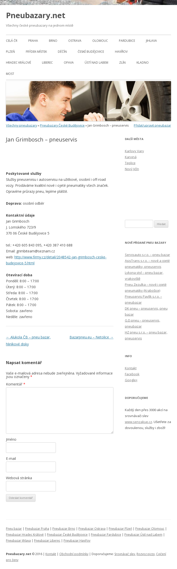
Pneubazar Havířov (77, 540)
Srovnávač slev (124, 554)
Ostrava (74, 41)
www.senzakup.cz (138, 422)
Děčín (62, 51)
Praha (33, 41)
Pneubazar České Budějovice (67, 534)
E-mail (11, 458)
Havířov (121, 51)
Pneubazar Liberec (47, 540)
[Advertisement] (64, 156)
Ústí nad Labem (96, 62)
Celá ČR (11, 41)
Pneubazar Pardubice (106, 534)
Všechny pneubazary (21, 125)
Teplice (130, 163)
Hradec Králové (18, 62)
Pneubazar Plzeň (120, 528)
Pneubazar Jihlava (18, 540)
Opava (69, 62)
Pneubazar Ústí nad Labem (143, 534)
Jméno (11, 439)
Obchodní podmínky (73, 554)
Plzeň (10, 51)
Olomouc (100, 41)
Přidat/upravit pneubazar (152, 125)
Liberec (47, 62)
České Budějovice (91, 51)
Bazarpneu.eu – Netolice (91, 337)
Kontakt (131, 368)
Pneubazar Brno (63, 528)
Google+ (131, 380)
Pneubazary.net (35, 15)
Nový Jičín (132, 169)
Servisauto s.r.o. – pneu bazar (147, 254)
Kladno (143, 62)
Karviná (131, 157)
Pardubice (127, 41)
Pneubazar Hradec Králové (25, 534)
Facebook (132, 374)
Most (10, 74)
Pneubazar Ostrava (92, 528)
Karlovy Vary (134, 151)
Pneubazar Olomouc (149, 528)
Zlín (122, 62)
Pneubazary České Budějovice (62, 125)
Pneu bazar (14, 528)
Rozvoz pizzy (146, 554)
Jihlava (151, 41)
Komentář (15, 384)
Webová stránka (19, 477)
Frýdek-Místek (36, 51)
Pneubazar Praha (37, 528)
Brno (53, 41)
